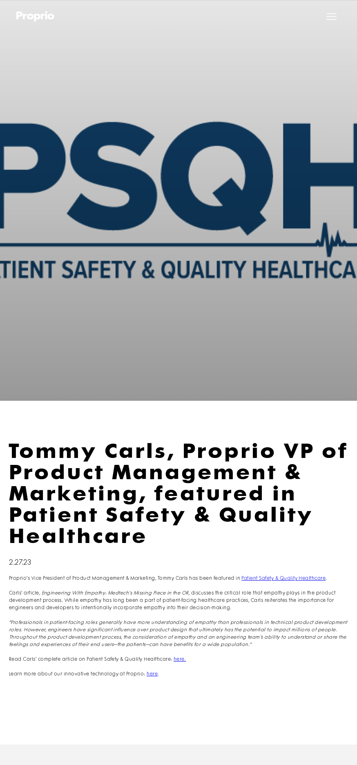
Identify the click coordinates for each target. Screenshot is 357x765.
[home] (35, 16)
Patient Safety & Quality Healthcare (283, 578)
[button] (331, 16)
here (152, 674)
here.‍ (180, 659)
